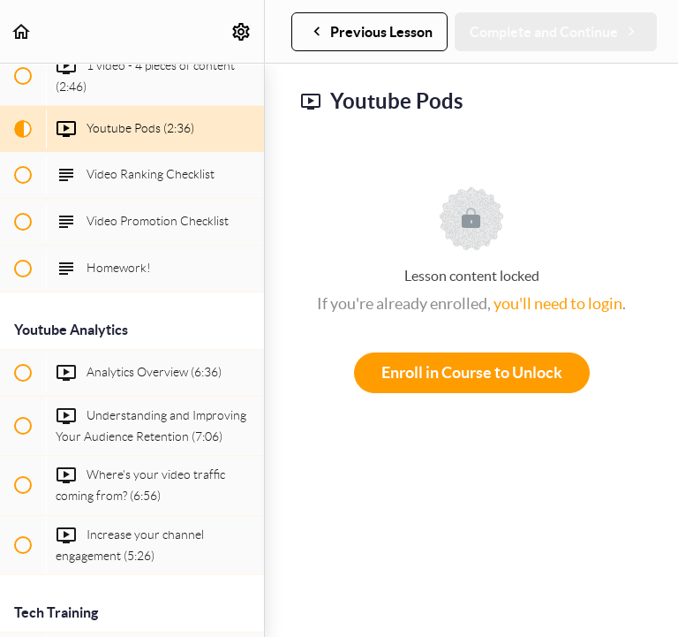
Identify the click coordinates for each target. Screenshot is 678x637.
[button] (22, 31)
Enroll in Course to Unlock (471, 372)
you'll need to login (557, 303)
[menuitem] (242, 31)
